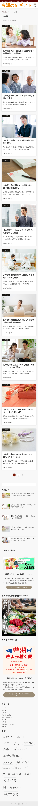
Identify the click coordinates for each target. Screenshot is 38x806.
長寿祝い (4, 726)
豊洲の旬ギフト (17, 5)
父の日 (4, 722)
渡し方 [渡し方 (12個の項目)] (9, 774)
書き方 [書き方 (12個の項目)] (21, 768)
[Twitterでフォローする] (11, 804)
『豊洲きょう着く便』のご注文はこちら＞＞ (19, 695)
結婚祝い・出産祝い (8, 724)
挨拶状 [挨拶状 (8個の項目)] (7, 762)
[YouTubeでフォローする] (26, 804)
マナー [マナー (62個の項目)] (11, 743)
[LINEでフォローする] (22, 804)
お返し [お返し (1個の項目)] (19, 737)
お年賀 (4, 710)
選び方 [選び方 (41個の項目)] (10, 794)
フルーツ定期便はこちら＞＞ (19, 587)
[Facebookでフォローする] (15, 804)
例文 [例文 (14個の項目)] (28, 743)
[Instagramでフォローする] (19, 804)
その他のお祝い (7, 715)
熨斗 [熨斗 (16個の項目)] (24, 774)
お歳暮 (4, 712)
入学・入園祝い (7, 717)
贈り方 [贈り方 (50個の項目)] (11, 787)
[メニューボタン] (34, 5)
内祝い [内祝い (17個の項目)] (9, 749)
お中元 (4, 708)
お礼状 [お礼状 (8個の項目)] (7, 737)
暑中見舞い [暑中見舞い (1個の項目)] (7, 768)
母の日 (4, 719)
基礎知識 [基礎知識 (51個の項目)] (12, 755)
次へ (23, 475)
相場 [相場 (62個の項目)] (9, 780)
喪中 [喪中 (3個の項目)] (23, 749)
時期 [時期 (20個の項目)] (22, 762)
